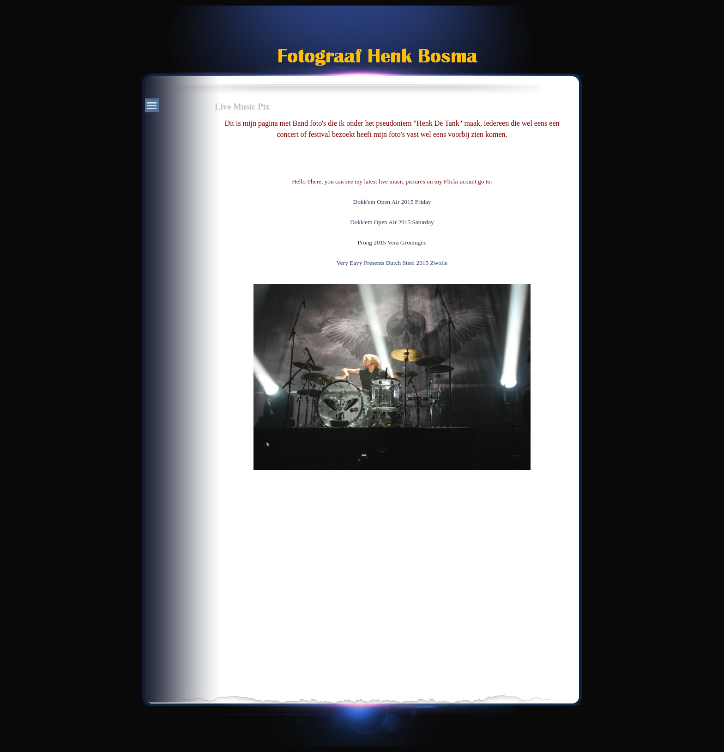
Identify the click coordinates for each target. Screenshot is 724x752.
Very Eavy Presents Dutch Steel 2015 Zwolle (392, 262)
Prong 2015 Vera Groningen (392, 242)
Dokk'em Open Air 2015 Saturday (392, 222)
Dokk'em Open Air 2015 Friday (392, 201)
